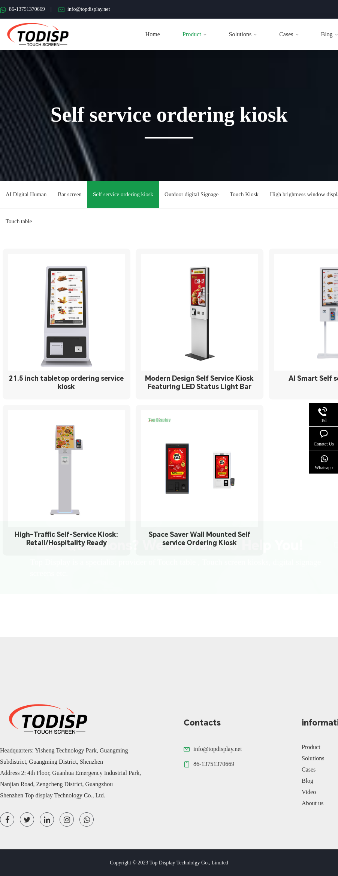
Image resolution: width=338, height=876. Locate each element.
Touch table (19, 218)
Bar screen (70, 191)
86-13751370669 (22, 9)
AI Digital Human (26, 191)
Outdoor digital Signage (191, 191)
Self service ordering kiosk (123, 191)
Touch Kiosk (244, 191)
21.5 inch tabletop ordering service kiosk (66, 382)
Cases (288, 34)
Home (152, 34)
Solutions (243, 34)
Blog (329, 34)
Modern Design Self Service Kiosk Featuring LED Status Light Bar (199, 382)
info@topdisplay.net (84, 9)
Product (194, 34)
